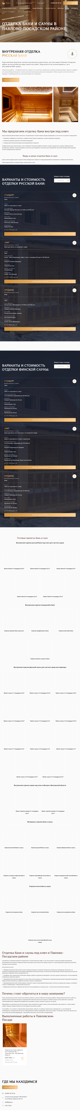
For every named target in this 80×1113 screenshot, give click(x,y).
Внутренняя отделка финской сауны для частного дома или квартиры (40, 668)
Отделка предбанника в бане (40, 631)
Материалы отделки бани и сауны (40, 825)
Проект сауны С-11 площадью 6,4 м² (53, 777)
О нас (67, 8)
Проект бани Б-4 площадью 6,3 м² (27, 597)
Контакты (74, 8)
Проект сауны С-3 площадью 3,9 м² (66, 694)
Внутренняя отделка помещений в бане (40, 606)
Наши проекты (38, 8)
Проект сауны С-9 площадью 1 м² (66, 749)
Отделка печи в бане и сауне (40, 889)
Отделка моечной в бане (66, 631)
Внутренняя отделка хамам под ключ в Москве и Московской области (40, 788)
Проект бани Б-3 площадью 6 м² (66, 569)
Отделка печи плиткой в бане (40, 915)
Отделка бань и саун (9, 8)
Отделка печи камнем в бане (14, 915)
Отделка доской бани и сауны (40, 850)
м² (68, 181)
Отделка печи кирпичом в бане (66, 915)
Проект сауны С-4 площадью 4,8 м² (14, 721)
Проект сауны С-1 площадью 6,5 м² (14, 694)
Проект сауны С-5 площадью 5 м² (40, 721)
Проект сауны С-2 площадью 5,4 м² (40, 694)
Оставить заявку (69, 3)
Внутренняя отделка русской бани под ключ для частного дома (40, 543)
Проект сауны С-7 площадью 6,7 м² (14, 749)
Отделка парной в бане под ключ (14, 631)
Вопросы (61, 8)
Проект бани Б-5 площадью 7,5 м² (53, 597)
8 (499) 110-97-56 (56, 3)
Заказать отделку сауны (39, 234)
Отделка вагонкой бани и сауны (14, 850)
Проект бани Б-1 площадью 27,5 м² (14, 569)
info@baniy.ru (9, 1105)
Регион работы (51, 8)
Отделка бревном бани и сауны (66, 850)
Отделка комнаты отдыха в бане (40, 659)
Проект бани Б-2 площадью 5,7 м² (40, 569)
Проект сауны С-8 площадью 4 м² (40, 749)
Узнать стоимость (10, 80)
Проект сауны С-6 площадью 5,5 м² (66, 721)
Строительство (24, 8)
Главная (4, 11)
